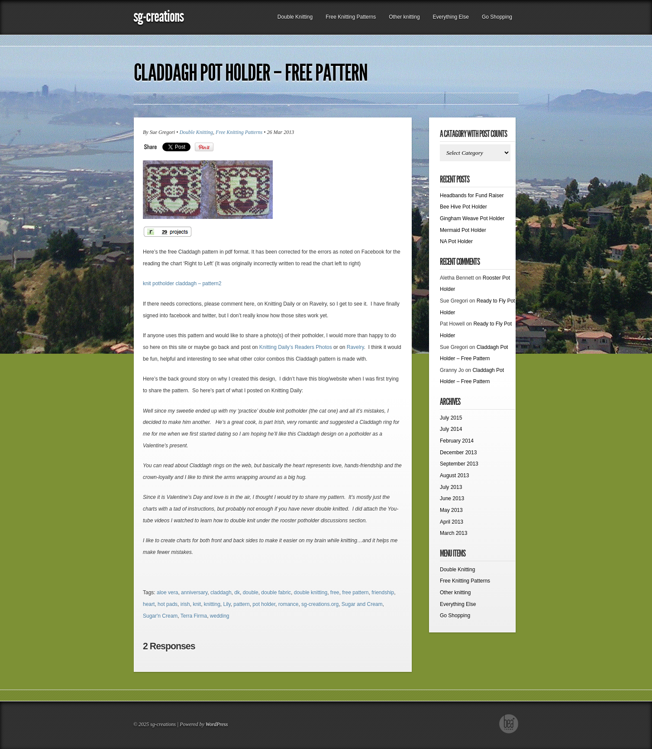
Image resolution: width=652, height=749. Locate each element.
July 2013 (451, 487)
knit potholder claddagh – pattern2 (182, 283)
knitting (212, 604)
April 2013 (451, 522)
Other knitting (404, 17)
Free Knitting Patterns (351, 17)
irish (185, 604)
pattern (241, 604)
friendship (382, 592)
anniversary (194, 592)
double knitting (310, 592)
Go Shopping (497, 17)
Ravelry (355, 347)
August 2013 (454, 475)
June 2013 (452, 498)
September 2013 (459, 464)
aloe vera (167, 592)
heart (149, 604)
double (250, 592)
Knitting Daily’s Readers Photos (295, 347)
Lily (227, 604)
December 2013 (458, 452)
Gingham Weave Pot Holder (472, 218)
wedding (219, 616)
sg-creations (158, 16)
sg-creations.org (320, 604)
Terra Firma (194, 616)
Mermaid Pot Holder (463, 230)
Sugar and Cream (362, 604)
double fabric (276, 592)
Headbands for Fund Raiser (472, 195)
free (334, 592)
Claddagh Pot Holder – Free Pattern (251, 73)
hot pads (168, 604)
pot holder (263, 604)
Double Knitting (295, 17)
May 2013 (451, 510)
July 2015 (451, 418)
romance (288, 604)
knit (197, 604)
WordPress (217, 724)
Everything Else (451, 17)
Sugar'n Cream (160, 616)
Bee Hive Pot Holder (463, 207)
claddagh (221, 592)
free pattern (355, 592)
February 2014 (457, 441)
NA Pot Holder (456, 241)
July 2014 (451, 429)
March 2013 (453, 533)
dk (237, 592)
